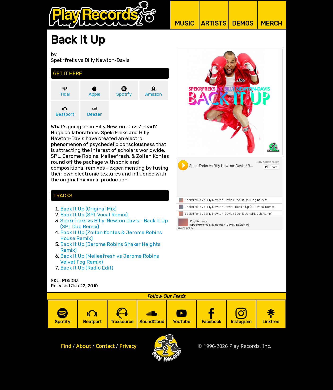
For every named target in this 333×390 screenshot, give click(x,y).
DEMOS (242, 23)
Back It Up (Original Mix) (88, 209)
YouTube (181, 321)
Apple (94, 94)
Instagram (241, 321)
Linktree (270, 321)
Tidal (65, 94)
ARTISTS (213, 23)
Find (66, 346)
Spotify (124, 94)
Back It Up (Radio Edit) (86, 268)
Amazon (153, 94)
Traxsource (122, 321)
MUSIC (184, 23)
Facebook (211, 321)
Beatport (65, 114)
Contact (105, 346)
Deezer (94, 114)
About (83, 346)
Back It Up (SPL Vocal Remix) (94, 215)
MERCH (271, 23)
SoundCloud (151, 321)
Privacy (127, 346)
